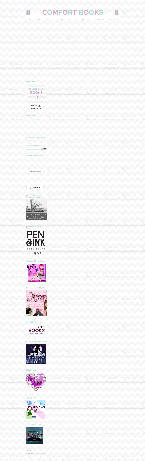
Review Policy (39, 19)
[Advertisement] (36, 48)
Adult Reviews (100, 19)
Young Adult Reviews (64, 19)
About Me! (50, 19)
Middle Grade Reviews (83, 19)
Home (28, 19)
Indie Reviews (112, 19)
